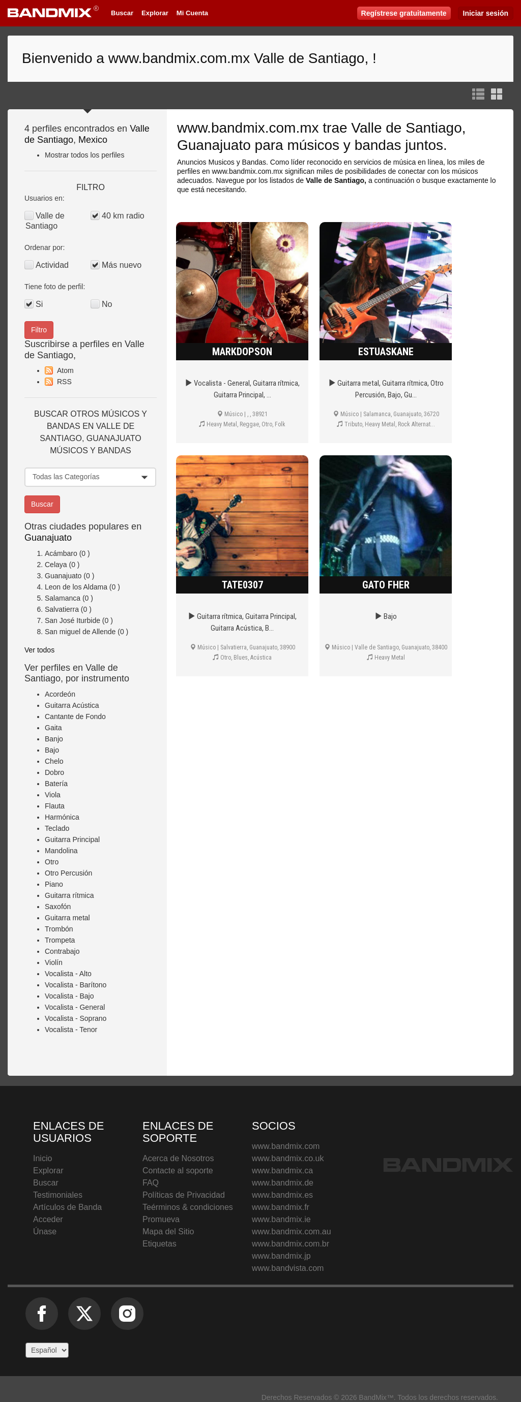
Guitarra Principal (72, 839)
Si (39, 304)
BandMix (448, 1165)
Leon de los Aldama (76, 587)
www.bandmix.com (286, 1146)
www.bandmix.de (282, 1182)
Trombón (59, 929)
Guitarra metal (67, 918)
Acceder (48, 1219)
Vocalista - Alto (68, 974)
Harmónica (62, 817)
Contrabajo (62, 951)
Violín (54, 962)
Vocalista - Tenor (71, 1029)
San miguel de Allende (80, 632)
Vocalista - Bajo (69, 996)
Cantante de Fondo (75, 716)
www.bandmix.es (282, 1195)
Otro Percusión (68, 873)
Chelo (54, 761)
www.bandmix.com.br (290, 1243)
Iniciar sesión (485, 13)
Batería (56, 784)
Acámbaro (61, 553)
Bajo (52, 750)
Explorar (154, 13)
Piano (54, 884)
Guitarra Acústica (72, 705)
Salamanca (62, 598)
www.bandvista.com (288, 1268)
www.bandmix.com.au (291, 1231)
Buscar (122, 13)
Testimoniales (57, 1195)
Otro (52, 862)
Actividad (52, 265)
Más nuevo (121, 265)
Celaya (56, 564)
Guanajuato (48, 538)
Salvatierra (62, 609)
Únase (44, 1231)
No (107, 304)
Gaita (53, 728)
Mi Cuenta (192, 13)
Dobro (54, 772)
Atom (65, 370)
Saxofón (58, 906)
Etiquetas (159, 1243)
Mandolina (61, 851)
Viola (53, 795)
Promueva (161, 1219)
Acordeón (60, 694)
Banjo (54, 739)
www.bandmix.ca (282, 1170)
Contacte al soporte (177, 1170)
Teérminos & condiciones (187, 1207)
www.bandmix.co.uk (288, 1158)
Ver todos (39, 650)
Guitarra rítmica (69, 895)
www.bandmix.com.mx (248, 128)
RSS (64, 382)
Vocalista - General (75, 1007)
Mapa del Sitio (168, 1231)
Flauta (55, 806)
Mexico (92, 140)
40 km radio (123, 215)
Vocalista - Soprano (75, 1018)
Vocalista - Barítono (75, 985)
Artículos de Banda (67, 1207)
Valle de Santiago (45, 220)
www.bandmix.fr (280, 1207)
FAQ (150, 1182)
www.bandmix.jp (281, 1256)
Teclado (57, 828)
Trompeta (60, 940)
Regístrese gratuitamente (404, 13)
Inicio (42, 1158)
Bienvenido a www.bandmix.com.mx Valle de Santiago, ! (199, 58)
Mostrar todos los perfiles (84, 155)
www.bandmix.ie (281, 1219)
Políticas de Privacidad (183, 1195)
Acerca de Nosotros (178, 1158)
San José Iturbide (72, 620)
